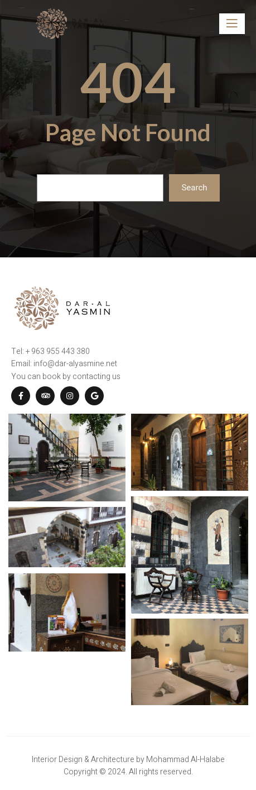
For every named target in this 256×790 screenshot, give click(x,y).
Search (194, 188)
